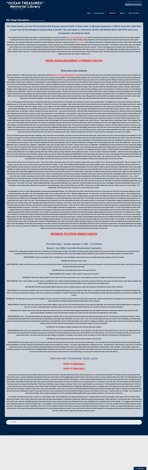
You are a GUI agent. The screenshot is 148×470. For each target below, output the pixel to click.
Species (122, 13)
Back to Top (139, 433)
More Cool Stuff (133, 13)
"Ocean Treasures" (99, 13)
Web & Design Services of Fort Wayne (45, 433)
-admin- (119, 433)
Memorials (112, 13)
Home (89, 13)
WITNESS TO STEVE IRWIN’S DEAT (73, 233)
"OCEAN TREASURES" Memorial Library (25, 5)
